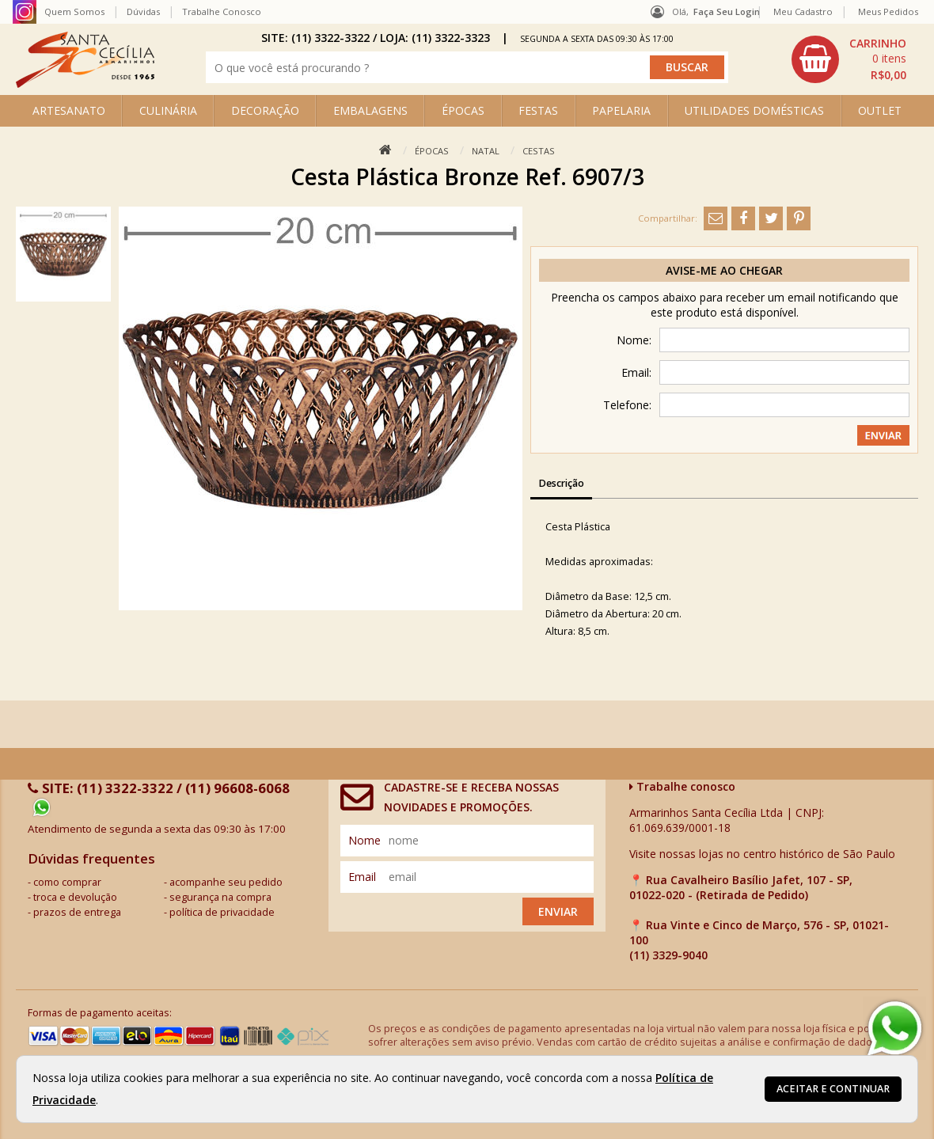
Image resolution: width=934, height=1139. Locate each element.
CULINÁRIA (168, 110)
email (362, 876)
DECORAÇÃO (265, 110)
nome (364, 840)
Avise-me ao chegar (724, 270)
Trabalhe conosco (682, 786)
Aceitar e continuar (833, 1088)
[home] (85, 83)
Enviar (558, 911)
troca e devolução (75, 897)
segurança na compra (220, 897)
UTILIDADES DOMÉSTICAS (754, 110)
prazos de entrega (77, 912)
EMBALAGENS (370, 110)
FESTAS (538, 110)
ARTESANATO (68, 110)
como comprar (67, 882)
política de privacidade (222, 912)
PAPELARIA (621, 110)
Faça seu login (726, 11)
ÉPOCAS (463, 110)
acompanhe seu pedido (226, 882)
